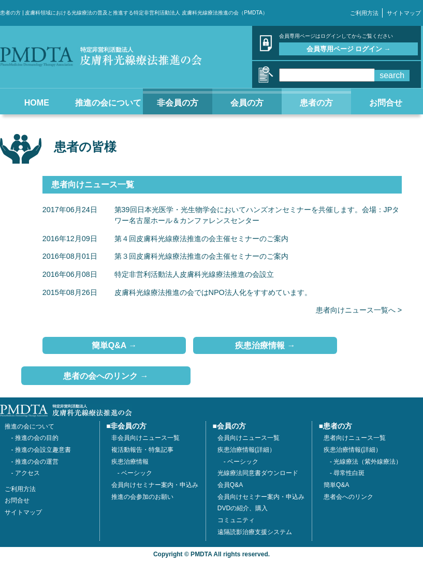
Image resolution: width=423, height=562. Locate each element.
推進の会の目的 (37, 437)
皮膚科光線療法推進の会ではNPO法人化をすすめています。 (213, 292)
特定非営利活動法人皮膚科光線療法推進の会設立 (194, 274)
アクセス (27, 473)
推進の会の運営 (37, 461)
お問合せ (17, 500)
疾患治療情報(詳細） (353, 449)
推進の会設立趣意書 (43, 449)
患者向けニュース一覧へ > (359, 310)
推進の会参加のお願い (142, 496)
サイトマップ (404, 13)
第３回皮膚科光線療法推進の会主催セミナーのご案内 (201, 256)
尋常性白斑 (348, 473)
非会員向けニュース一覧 (145, 437)
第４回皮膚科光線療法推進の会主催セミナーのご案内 (201, 238)
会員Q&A (230, 485)
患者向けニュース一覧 (355, 437)
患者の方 (337, 426)
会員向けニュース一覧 (248, 437)
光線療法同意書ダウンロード (257, 473)
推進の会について (29, 426)
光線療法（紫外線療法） (367, 461)
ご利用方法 (364, 13)
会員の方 (231, 426)
